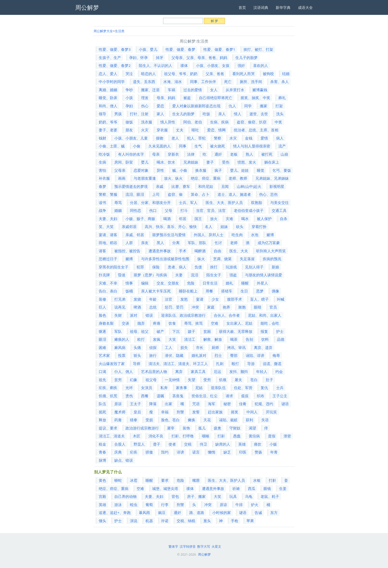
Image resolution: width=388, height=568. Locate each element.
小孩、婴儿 (148, 49)
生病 (102, 162)
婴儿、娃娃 (239, 170)
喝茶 (234, 339)
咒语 (196, 403)
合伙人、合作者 (227, 315)
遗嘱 (160, 395)
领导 (102, 113)
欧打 (141, 339)
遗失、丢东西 (144, 81)
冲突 (195, 307)
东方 (274, 512)
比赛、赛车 (180, 186)
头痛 (137, 347)
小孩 (129, 97)
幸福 (165, 411)
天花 (207, 419)
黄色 (102, 480)
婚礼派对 (199, 355)
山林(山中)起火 (249, 186)
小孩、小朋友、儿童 (131, 138)
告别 (249, 339)
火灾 (144, 129)
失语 (265, 419)
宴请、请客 (108, 234)
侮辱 (276, 355)
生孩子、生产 (110, 57)
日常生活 (210, 283)
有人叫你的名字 (131, 154)
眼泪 (102, 339)
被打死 (266, 154)
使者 (172, 444)
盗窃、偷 (175, 194)
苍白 (254, 379)
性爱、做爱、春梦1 (219, 49)
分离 (176, 242)
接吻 (159, 138)
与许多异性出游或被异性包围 (165, 258)
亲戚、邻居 (134, 234)
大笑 (172, 339)
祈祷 (236, 488)
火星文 (216, 546)
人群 (129, 242)
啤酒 (137, 307)
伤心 (144, 105)
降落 (153, 403)
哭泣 (129, 73)
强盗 (233, 274)
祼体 (184, 65)
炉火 (254, 504)
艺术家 (104, 355)
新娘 (275, 266)
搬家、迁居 (150, 89)
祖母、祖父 (139, 331)
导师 (136, 363)
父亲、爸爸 (215, 73)
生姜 (283, 488)
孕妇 (129, 105)
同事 (182, 145)
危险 (190, 283)
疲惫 (217, 428)
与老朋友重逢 (145, 178)
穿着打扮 (259, 226)
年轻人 (261, 371)
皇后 (137, 411)
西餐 (144, 395)
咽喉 (205, 435)
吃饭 (206, 113)
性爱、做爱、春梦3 (115, 49)
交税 (188, 444)
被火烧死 (217, 145)
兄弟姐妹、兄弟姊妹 (272, 178)
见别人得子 (254, 266)
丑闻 (225, 186)
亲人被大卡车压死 (156, 290)
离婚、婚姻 (108, 89)
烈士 (218, 355)
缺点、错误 (123, 460)
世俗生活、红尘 (205, 395)
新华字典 (283, 7)
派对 (133, 315)
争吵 (129, 89)
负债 (198, 266)
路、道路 (196, 512)
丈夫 (179, 129)
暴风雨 (144, 512)
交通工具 (279, 210)
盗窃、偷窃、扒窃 (252, 121)
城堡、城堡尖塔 (165, 488)
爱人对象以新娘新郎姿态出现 (196, 105)
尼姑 (199, 387)
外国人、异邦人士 (208, 234)
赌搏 (129, 258)
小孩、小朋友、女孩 (212, 65)
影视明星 (276, 186)
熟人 (249, 154)
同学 (248, 105)
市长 (199, 347)
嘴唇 (196, 480)
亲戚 (159, 186)
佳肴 (242, 403)
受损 (149, 419)
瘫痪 (191, 419)
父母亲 (119, 170)
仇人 (232, 105)
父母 (168, 210)
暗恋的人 (148, 73)
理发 (144, 97)
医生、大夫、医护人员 (224, 202)
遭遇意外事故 (159, 250)
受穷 (207, 379)
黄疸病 (254, 435)
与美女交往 (279, 202)
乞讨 (218, 242)
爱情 (264, 138)
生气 (198, 145)
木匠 (136, 435)
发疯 (156, 339)
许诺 (165, 520)
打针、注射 (139, 113)
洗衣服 (146, 121)
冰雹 (133, 480)
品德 (280, 339)
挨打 (214, 266)
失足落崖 (247, 258)
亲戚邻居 (129, 226)
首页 (242, 7)
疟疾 (133, 452)
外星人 (262, 283)
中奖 (278, 121)
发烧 (137, 299)
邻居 (182, 218)
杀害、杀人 (279, 81)
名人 (208, 226)
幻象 (133, 379)
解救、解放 (212, 339)
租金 (102, 444)
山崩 (284, 154)
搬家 (263, 105)
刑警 (180, 411)
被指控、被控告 (127, 250)
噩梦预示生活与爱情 (169, 234)
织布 (260, 395)
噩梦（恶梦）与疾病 (150, 274)
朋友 (129, 129)
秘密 (227, 403)
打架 (279, 105)
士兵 (280, 387)
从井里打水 (235, 89)
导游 (251, 363)
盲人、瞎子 (259, 299)
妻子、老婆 (108, 129)
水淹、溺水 (172, 81)
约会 (279, 371)
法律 (190, 154)
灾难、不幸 (108, 283)
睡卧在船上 (188, 290)
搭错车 (226, 290)
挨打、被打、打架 (258, 49)
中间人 (252, 411)
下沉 (176, 331)
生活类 (119, 31)
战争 (102, 210)
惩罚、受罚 (174, 307)
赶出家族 (215, 411)
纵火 (201, 258)
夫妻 (179, 274)
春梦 (102, 186)
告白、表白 (108, 290)
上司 (156, 194)
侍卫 (203, 444)
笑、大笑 (106, 226)
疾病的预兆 (272, 258)
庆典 (118, 452)
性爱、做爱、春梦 (180, 49)
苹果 (250, 520)
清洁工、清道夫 (112, 435)
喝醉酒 (200, 250)
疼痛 (156, 323)
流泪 (194, 274)
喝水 (245, 218)
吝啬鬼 (177, 395)
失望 (191, 379)
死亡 (228, 81)
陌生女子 (213, 274)
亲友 (144, 242)
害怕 (102, 170)
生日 (244, 290)
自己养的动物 (125, 496)
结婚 (286, 73)
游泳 (118, 504)
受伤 (225, 162)
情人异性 (167, 121)
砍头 (239, 226)
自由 (217, 250)
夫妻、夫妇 (108, 218)
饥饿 (222, 379)
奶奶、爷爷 (108, 121)
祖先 (102, 379)
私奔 (164, 387)
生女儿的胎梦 (183, 113)
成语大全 (305, 7)
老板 (234, 154)
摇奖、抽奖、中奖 (255, 97)
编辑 (144, 283)
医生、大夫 (238, 250)
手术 (182, 250)
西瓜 (251, 488)
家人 (160, 113)
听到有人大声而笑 (271, 250)
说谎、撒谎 (272, 363)
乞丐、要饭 (281, 170)
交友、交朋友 (168, 283)
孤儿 (202, 428)
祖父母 (151, 379)
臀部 (234, 355)
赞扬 (258, 452)
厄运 (217, 371)
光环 (129, 387)
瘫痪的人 (121, 339)
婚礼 (229, 283)
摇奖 (234, 411)
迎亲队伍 (218, 387)
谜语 (285, 403)
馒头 (102, 520)
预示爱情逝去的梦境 (131, 186)
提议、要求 (108, 428)
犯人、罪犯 (196, 138)
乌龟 (248, 496)
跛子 (191, 331)
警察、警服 (108, 194)
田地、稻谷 (108, 242)
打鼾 (221, 435)
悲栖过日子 (108, 258)
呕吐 (195, 129)
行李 (165, 504)
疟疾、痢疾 (108, 387)
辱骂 (118, 202)
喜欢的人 (260, 65)
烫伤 (129, 395)
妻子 (210, 162)
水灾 (233, 138)
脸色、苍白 (170, 419)
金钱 (248, 138)
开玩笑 (271, 411)
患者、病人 (177, 266)
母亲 (156, 154)
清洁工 (189, 339)
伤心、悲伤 (268, 194)
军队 (118, 331)
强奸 (241, 65)
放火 (214, 218)
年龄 (153, 299)
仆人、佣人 (123, 371)
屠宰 (170, 428)
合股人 (119, 444)
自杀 (283, 218)
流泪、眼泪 (134, 194)
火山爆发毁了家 (112, 363)
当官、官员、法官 (211, 210)
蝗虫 (133, 504)
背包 (175, 496)
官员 (273, 307)
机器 (149, 520)
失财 (118, 315)
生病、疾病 (219, 121)
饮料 (265, 339)
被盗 (187, 97)
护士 (280, 331)
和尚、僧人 (108, 105)
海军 (211, 403)
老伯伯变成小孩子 (249, 210)
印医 (242, 452)
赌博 (270, 234)
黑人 (160, 242)
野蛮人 (139, 444)
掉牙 (159, 57)
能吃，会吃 (270, 323)
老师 (234, 242)
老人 (175, 138)
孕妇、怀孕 (138, 57)
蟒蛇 (118, 480)
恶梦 (260, 290)
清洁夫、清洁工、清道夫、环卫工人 (178, 363)
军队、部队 (197, 242)
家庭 (211, 307)
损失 (184, 347)
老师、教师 (238, 178)
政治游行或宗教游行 (142, 428)
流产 (282, 145)
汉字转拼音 (188, 546)
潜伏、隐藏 (174, 355)
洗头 (280, 113)
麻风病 (119, 347)
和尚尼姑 (205, 186)
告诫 (258, 512)
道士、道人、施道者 (234, 194)
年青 (274, 452)
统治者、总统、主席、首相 (256, 129)
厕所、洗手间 (251, 81)
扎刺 (219, 363)
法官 (168, 299)
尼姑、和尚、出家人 (264, 315)
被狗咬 (268, 73)
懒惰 (211, 452)
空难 (214, 323)
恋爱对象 (141, 170)
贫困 (207, 331)
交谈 (125, 323)
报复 (264, 331)
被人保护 (264, 218)
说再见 (119, 307)
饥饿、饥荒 (108, 395)
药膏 (118, 419)
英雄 (242, 444)
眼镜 (267, 488)
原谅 (118, 403)
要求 (165, 480)
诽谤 (180, 452)
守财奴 (235, 428)
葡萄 (149, 504)
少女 (215, 299)
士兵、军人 (188, 202)
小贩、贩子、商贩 (140, 218)
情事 (129, 283)
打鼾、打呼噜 (182, 435)
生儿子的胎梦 (246, 57)
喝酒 (167, 218)
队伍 (102, 403)
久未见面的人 (159, 145)
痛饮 (257, 444)
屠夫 (238, 379)
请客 (102, 250)
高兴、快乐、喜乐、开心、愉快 (171, 226)
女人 (214, 89)
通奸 (218, 154)
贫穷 (118, 379)
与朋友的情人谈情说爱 (263, 274)
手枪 (234, 520)
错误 (149, 315)
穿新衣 (173, 154)
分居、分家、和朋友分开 (150, 202)
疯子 (218, 170)
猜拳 (133, 419)
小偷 (136, 145)
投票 (121, 355)
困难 (102, 347)
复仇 (264, 387)
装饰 (186, 428)
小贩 (273, 444)
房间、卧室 (123, 162)
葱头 (207, 520)
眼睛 (257, 307)
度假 (271, 435)
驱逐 (102, 331)
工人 (168, 347)
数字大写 (203, 546)
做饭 (129, 121)
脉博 (102, 460)
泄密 (287, 435)
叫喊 (280, 299)
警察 (217, 138)
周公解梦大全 (103, 31)
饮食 (172, 323)
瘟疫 (245, 395)
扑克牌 (104, 274)
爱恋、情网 (216, 129)
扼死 (102, 411)
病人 (280, 138)
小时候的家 (221, 512)
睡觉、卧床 (108, 97)
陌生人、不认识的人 (155, 65)
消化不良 (155, 435)
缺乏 (227, 452)
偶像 (275, 290)
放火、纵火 (173, 178)
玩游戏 (231, 266)
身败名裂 (106, 323)
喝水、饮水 (166, 162)
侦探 (153, 347)
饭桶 (129, 290)
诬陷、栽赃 (228, 419)
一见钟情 (172, 379)
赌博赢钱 (259, 89)
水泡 (254, 234)
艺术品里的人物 (154, 371)
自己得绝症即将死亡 (215, 97)
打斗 (184, 210)
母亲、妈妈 (166, 97)
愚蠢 (237, 435)
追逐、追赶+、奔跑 (115, 512)
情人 (237, 113)
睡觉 (260, 170)
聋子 (156, 444)
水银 (257, 480)
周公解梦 (204, 554)
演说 (133, 520)
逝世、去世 (258, 113)
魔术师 (119, 411)
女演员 (146, 387)
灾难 (229, 218)
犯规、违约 (264, 403)
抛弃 (141, 323)
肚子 (269, 379)
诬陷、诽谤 (255, 355)
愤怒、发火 (247, 162)
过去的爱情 (192, 89)
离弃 (179, 371)
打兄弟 (119, 299)
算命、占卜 (200, 194)
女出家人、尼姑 (239, 323)
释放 (102, 419)
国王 (198, 218)
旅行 (153, 355)
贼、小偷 (179, 170)
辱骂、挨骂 (193, 323)
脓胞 (242, 307)
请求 (229, 395)
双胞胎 (256, 202)
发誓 (196, 411)
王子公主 (279, 395)
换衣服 (200, 170)
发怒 (184, 299)
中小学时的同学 (112, 81)
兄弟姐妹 (190, 162)
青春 (102, 452)
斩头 (137, 355)
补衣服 (104, 178)
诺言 (196, 452)
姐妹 (224, 226)
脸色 (102, 315)
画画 (121, 178)
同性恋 (135, 210)
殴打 (235, 363)
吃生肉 (237, 234)
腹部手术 (234, 299)
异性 (160, 170)
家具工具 (198, 371)
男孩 (118, 113)
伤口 (153, 210)
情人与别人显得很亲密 (251, 145)
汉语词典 (260, 7)
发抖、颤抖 (238, 371)
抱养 (226, 307)
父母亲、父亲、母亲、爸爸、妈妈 (199, 57)
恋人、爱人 (108, 73)
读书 (102, 202)
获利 (249, 419)
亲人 (222, 113)
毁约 (165, 452)
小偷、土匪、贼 (112, 145)
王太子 (135, 403)
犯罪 (140, 266)
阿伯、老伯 (192, 121)
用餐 (209, 290)
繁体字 (173, 546)
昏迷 (121, 274)
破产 (160, 331)
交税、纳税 (186, 520)
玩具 (233, 496)
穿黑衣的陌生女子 (113, 266)
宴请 (199, 299)
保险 (156, 266)
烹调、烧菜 (222, 258)
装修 (102, 299)
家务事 (181, 387)
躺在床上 (271, 162)
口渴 (102, 371)
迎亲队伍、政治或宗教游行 (183, 315)
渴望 (252, 428)
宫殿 (102, 496)
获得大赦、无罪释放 (235, 331)
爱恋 (160, 105)
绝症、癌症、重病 (205, 178)
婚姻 (118, 210)
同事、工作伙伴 (203, 81)
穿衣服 (162, 129)
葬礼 (282, 97)
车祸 (171, 89)
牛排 (239, 504)
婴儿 (144, 162)
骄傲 (149, 452)
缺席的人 (222, 444)
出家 (168, 403)
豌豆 (162, 512)
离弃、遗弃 (263, 347)
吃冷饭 (104, 154)
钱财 (102, 138)
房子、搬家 (196, 496)
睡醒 (245, 283)
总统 (153, 307)
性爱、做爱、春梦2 (115, 65)
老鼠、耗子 (270, 496)
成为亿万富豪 (269, 242)
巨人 (102, 307)
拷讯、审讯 (236, 347)
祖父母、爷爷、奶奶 (180, 73)
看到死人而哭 (243, 73)
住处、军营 (243, 387)
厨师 (215, 347)
